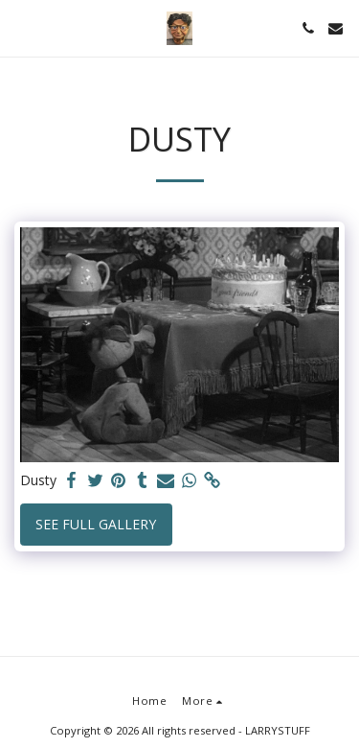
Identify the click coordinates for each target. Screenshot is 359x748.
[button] (21, 27)
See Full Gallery (95, 524)
